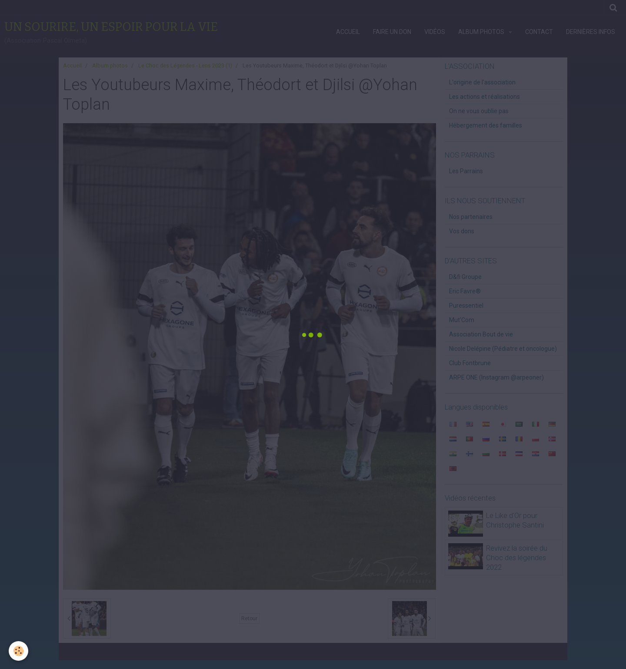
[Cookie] (18, 651)
